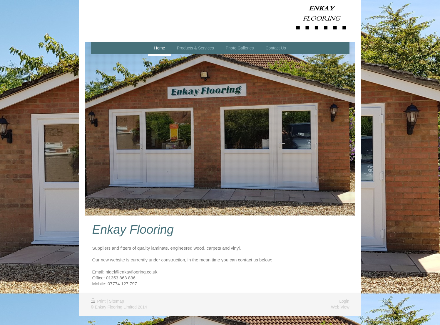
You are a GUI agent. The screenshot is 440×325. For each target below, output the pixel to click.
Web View (340, 307)
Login (344, 301)
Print (99, 301)
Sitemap (116, 301)
